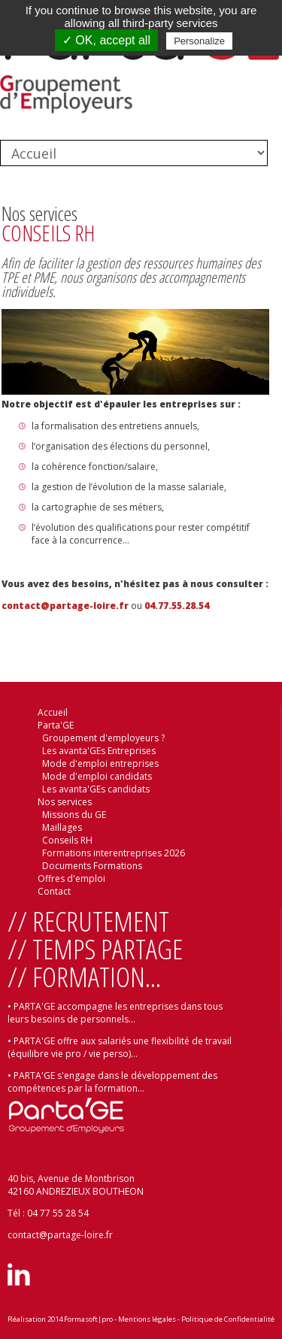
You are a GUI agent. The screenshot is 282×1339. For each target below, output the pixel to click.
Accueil (53, 712)
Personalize (199, 41)
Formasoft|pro (88, 1319)
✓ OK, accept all (106, 40)
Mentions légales (147, 1319)
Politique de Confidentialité (227, 1319)
